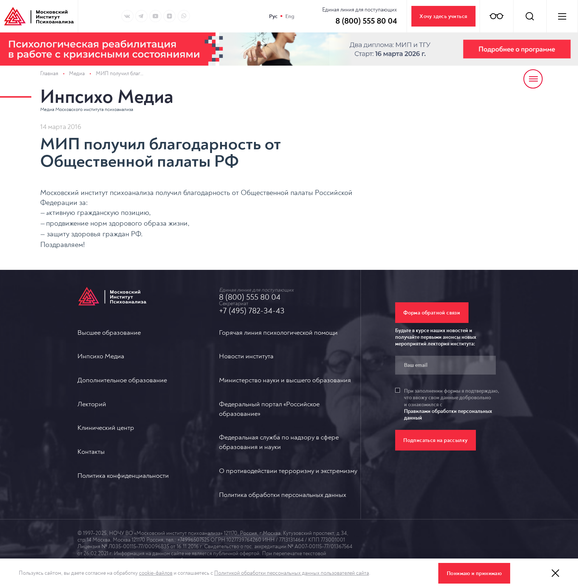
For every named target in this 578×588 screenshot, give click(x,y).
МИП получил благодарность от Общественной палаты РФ (120, 73)
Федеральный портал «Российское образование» (269, 409)
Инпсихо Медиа (106, 97)
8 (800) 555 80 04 (250, 297)
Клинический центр (105, 428)
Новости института (246, 356)
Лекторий (91, 404)
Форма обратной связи (431, 312)
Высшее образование (109, 332)
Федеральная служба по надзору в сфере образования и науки (279, 442)
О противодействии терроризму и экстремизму (288, 471)
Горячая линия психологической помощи (278, 332)
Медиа (77, 73)
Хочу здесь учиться (443, 16)
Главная (49, 73)
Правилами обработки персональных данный (448, 414)
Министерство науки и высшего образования (285, 380)
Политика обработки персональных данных (282, 495)
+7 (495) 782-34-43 (252, 310)
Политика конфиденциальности (123, 476)
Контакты (91, 452)
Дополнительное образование (122, 380)
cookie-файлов (156, 573)
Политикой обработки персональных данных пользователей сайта (291, 573)
